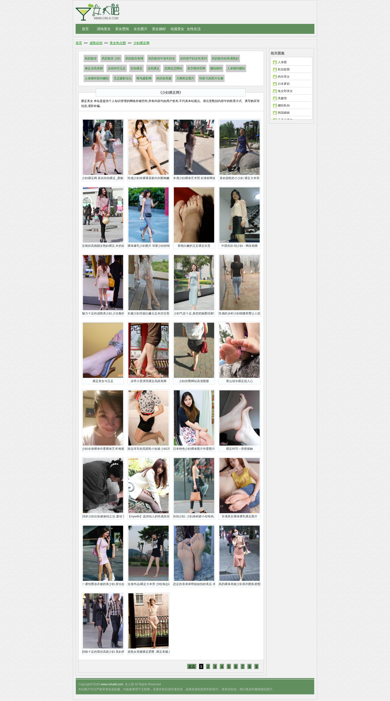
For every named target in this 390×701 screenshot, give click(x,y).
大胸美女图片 (185, 78)
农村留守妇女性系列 (193, 58)
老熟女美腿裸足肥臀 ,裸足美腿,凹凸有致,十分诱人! (148, 651)
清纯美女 (104, 29)
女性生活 (194, 29)
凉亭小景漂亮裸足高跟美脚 (148, 381)
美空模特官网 (196, 68)
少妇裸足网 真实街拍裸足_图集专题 (103, 178)
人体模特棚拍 (236, 68)
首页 (85, 29)
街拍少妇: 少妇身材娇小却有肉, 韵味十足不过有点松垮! (194, 516)
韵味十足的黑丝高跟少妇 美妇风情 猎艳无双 (103, 651)
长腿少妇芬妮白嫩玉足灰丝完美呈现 (148, 313)
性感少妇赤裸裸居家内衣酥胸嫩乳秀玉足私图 (148, 178)
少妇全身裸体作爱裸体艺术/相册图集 (103, 449)
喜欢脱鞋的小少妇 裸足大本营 (239, 178)
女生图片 (140, 29)
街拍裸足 (137, 68)
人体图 (282, 62)
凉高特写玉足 (117, 68)
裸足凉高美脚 (94, 68)
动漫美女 (177, 29)
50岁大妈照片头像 (211, 78)
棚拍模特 (216, 68)
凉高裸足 (153, 68)
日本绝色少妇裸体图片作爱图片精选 (194, 449)
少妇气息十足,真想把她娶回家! (194, 313)
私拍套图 (284, 69)
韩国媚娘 (284, 112)
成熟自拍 (96, 43)
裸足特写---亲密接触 (239, 449)
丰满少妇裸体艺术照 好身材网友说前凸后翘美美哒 (194, 178)
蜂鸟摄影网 (144, 78)
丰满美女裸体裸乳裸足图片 (239, 516)
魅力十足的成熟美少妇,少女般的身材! (103, 313)
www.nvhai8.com (112, 684)
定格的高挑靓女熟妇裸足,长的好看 (103, 246)
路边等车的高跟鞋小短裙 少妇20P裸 (148, 449)
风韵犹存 (91, 58)
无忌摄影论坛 (123, 78)
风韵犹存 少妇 (111, 58)
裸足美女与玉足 (103, 381)
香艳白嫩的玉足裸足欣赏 (194, 246)
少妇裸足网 (141, 43)
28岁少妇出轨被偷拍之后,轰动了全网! (103, 516)
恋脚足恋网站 (173, 68)
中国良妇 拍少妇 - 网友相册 (239, 246)
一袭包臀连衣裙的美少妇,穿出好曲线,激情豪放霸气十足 (103, 584)
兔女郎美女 (285, 91)
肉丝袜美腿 (163, 78)
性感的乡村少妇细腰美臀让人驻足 (239, 313)
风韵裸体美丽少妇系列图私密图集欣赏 (239, 584)
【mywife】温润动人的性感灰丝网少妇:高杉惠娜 (148, 516)
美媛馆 (282, 98)
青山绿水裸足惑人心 (239, 381)
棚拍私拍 (284, 105)
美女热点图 (118, 43)
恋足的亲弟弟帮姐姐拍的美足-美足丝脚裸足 (194, 584)
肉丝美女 (284, 76)
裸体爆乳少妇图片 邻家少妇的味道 (148, 246)
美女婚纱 (159, 29)
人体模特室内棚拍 (97, 78)
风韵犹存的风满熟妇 (225, 58)
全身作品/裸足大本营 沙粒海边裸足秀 (148, 584)
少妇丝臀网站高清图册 (194, 381)
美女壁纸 (122, 29)
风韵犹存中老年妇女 (161, 58)
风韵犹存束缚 (134, 58)
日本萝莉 (284, 84)
